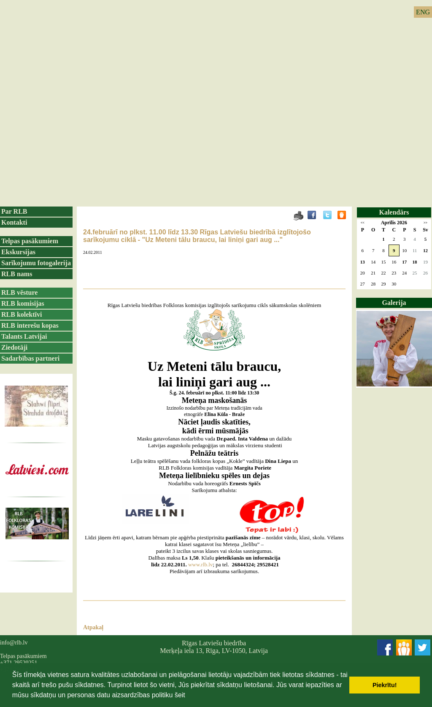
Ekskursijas (18, 252)
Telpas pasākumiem (29, 241)
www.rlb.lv (200, 564)
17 (404, 261)
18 (414, 261)
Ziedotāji (14, 347)
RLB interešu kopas (30, 325)
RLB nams (16, 273)
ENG (423, 12)
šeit (180, 695)
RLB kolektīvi (21, 314)
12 (425, 250)
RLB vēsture (19, 292)
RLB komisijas (22, 303)
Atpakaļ (93, 627)
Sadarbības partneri (30, 358)
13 (362, 261)
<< (362, 223)
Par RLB (14, 211)
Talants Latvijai (24, 336)
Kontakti (14, 222)
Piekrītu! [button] (385, 685)
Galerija (394, 302)
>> (425, 223)
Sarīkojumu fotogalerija (36, 262)
